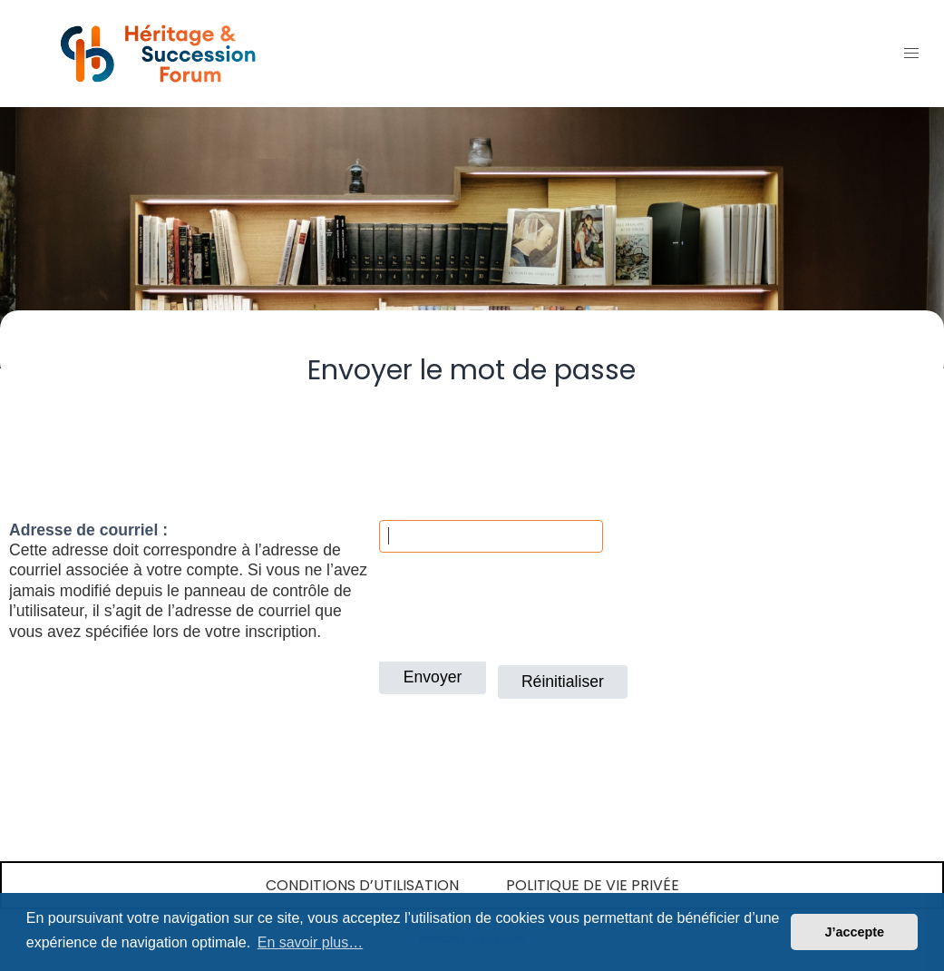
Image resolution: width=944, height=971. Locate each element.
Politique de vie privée (592, 885)
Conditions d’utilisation (362, 885)
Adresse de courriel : (88, 530)
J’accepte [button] (854, 932)
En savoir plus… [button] (311, 942)
